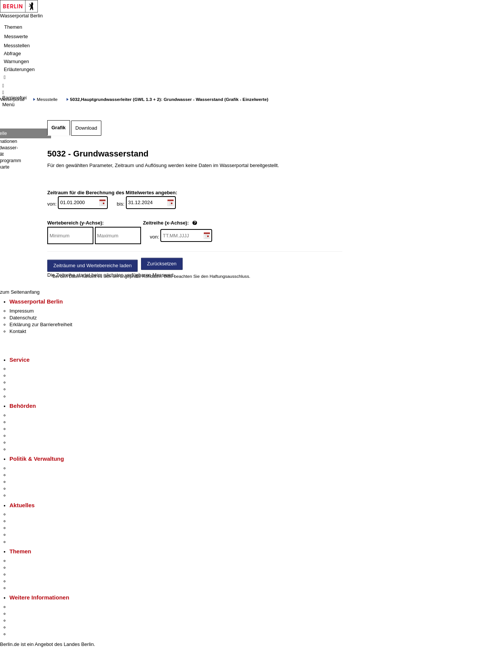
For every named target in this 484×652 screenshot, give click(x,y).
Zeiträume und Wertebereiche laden (92, 265)
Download (86, 128)
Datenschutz (23, 318)
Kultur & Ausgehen (29, 607)
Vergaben (20, 495)
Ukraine (17, 534)
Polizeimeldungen (28, 521)
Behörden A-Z (24, 415)
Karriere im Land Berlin (34, 475)
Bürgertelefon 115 (28, 382)
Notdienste (21, 389)
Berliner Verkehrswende (35, 567)
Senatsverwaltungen (31, 422)
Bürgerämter (23, 435)
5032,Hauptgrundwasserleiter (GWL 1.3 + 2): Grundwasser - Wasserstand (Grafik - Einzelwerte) (169, 99)
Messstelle (47, 99)
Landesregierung (28, 468)
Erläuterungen (19, 69)
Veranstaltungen (27, 528)
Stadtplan (19, 634)
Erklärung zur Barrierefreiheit (40, 324)
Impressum (21, 311)
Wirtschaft (20, 620)
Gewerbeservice (27, 396)
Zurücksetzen (162, 263)
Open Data (21, 488)
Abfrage (12, 53)
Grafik (58, 127)
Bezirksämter (23, 429)
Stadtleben (21, 627)
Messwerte (16, 36)
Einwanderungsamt (30, 449)
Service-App (22, 369)
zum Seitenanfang (20, 292)
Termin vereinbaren (30, 375)
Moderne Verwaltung (31, 574)
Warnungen (16, 61)
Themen (13, 27)
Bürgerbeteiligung (28, 482)
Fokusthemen (24, 561)
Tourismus (20, 613)
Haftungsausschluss (229, 276)
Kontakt (17, 331)
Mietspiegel (21, 581)
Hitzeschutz (22, 542)
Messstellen (17, 45)
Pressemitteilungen (30, 514)
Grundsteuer (23, 588)
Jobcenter (20, 442)
